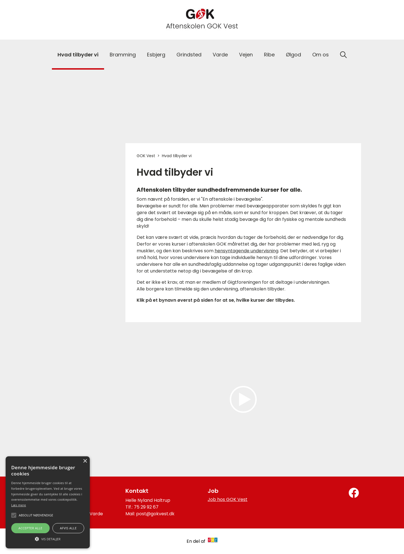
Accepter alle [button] (30, 528)
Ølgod (293, 54)
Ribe (269, 54)
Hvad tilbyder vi (78, 54)
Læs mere (18, 505)
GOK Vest (146, 156)
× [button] (85, 461)
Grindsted (188, 54)
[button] (47, 538)
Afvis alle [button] (68, 528)
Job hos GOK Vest (227, 499)
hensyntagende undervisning (246, 251)
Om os (320, 54)
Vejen (246, 54)
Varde (220, 54)
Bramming (123, 54)
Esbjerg (156, 54)
